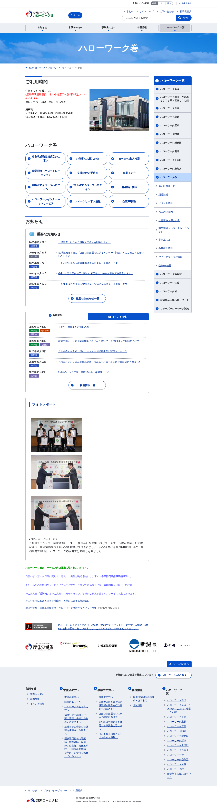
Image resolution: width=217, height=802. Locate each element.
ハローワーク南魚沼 (171, 274)
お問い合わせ (167, 11)
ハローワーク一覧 (172, 81)
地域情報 (137, 694)
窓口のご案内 (166, 212)
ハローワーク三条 (169, 126)
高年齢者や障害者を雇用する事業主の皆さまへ (110, 715)
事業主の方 (164, 240)
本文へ (129, 11)
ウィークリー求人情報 (170, 257)
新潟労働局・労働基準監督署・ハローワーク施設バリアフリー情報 (61, 601)
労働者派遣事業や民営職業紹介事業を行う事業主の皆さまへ (110, 695)
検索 (185, 17)
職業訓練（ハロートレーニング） (174, 230)
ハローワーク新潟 (169, 89)
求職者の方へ (72, 680)
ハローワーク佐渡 (169, 283)
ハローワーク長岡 (169, 108)
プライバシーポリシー (55, 776)
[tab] (56, 312)
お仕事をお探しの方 (169, 221)
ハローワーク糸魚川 (171, 169)
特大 (169, 3)
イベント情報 (166, 203)
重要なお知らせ (167, 186)
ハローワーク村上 (169, 292)
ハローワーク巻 (168, 177)
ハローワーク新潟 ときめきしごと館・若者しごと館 (174, 99)
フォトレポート (44, 397)
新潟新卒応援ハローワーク (174, 300)
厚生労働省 (186, 3)
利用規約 (78, 776)
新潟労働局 (186, 11)
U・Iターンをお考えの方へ (76, 697)
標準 (154, 3)
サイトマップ (146, 11)
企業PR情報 (165, 266)
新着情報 (163, 195)
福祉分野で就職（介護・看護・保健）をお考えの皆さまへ (76, 708)
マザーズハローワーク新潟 (174, 309)
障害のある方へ (72, 691)
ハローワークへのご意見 (174, 667)
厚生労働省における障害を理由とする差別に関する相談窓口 (57, 593)
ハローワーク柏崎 (169, 134)
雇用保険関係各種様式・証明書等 (143, 688)
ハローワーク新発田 (171, 143)
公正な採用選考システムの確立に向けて (110, 705)
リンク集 (32, 776)
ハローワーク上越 (169, 117)
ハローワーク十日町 (171, 160)
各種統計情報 (166, 248)
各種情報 (138, 680)
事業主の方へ (107, 680)
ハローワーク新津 (169, 152)
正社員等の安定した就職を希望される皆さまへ (76, 719)
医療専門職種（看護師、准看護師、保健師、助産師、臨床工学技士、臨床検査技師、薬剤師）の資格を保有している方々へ (76, 736)
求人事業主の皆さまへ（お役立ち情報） (110, 725)
